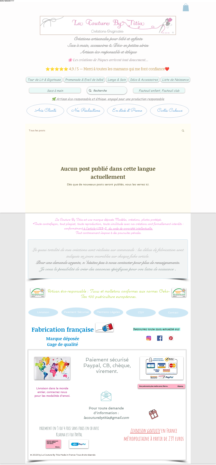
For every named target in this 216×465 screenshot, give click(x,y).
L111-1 (101, 228)
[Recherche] (106, 90)
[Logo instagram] (148, 338)
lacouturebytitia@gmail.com (106, 418)
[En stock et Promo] (127, 111)
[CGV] (141, 312)
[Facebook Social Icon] (159, 338)
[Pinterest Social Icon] (170, 338)
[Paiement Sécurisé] (76, 312)
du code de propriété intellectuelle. (130, 228)
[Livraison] (43, 312)
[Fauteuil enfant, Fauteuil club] (159, 90)
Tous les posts (37, 130)
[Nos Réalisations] (85, 111)
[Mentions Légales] (108, 312)
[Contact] (173, 313)
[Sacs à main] (55, 90)
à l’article (89, 228)
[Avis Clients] (45, 111)
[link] (186, 7)
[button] (183, 131)
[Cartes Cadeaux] (169, 111)
